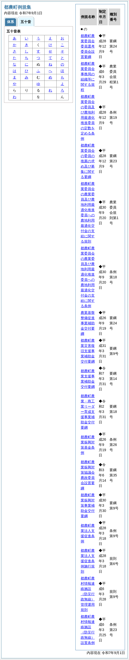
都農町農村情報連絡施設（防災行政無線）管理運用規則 (88, 594)
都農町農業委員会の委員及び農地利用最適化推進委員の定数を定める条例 (88, 118)
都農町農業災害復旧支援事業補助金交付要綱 (88, 350)
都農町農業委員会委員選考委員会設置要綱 (88, 46)
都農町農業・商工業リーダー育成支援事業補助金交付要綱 (88, 411)
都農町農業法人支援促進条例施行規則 (88, 560)
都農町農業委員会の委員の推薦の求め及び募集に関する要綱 (88, 161)
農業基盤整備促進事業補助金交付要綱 (88, 323)
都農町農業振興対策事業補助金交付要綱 (88, 505)
